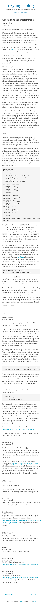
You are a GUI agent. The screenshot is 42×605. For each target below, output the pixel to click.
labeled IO (13, 49)
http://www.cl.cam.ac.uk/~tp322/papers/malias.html (18, 429)
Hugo (21, 601)
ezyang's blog (21, 5)
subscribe (24, 12)
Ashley (35, 601)
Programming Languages (8, 305)
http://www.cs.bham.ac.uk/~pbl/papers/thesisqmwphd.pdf (20, 564)
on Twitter (21, 257)
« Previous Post (9, 594)
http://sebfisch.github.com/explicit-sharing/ (25, 463)
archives (16, 12)
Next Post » (34, 594)
